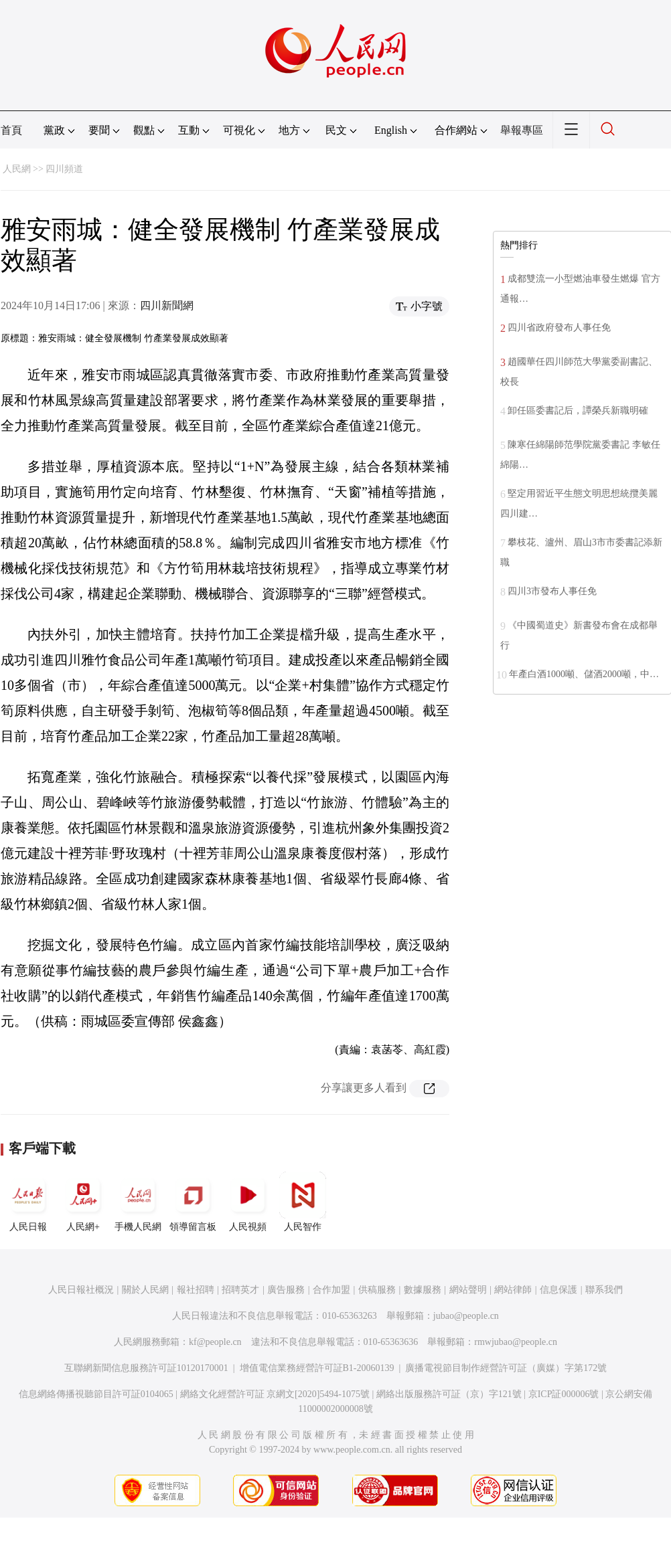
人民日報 (28, 1202)
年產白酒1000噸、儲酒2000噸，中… (584, 674)
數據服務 (422, 1290)
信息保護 (558, 1290)
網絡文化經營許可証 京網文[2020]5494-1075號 (275, 1394)
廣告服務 (286, 1290)
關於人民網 (145, 1290)
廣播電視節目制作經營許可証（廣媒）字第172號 (506, 1368)
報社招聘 (195, 1290)
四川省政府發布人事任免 (559, 328)
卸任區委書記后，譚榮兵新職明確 (578, 410)
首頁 (11, 130)
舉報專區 (521, 130)
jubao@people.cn (466, 1316)
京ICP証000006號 (563, 1394)
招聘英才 (240, 1290)
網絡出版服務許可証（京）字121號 (449, 1394)
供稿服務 (377, 1290)
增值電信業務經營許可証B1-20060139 (317, 1368)
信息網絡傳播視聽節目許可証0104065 (96, 1394)
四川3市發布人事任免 (552, 591)
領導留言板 (192, 1202)
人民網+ (83, 1202)
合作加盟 (331, 1290)
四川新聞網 (167, 305)
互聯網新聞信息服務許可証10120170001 (146, 1368)
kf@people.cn (215, 1342)
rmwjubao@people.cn (515, 1342)
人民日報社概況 (81, 1290)
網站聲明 (468, 1290)
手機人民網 (138, 1202)
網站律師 (513, 1290)
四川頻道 (64, 169)
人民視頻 (247, 1202)
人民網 (17, 169)
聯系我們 (604, 1290)
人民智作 (302, 1202)
